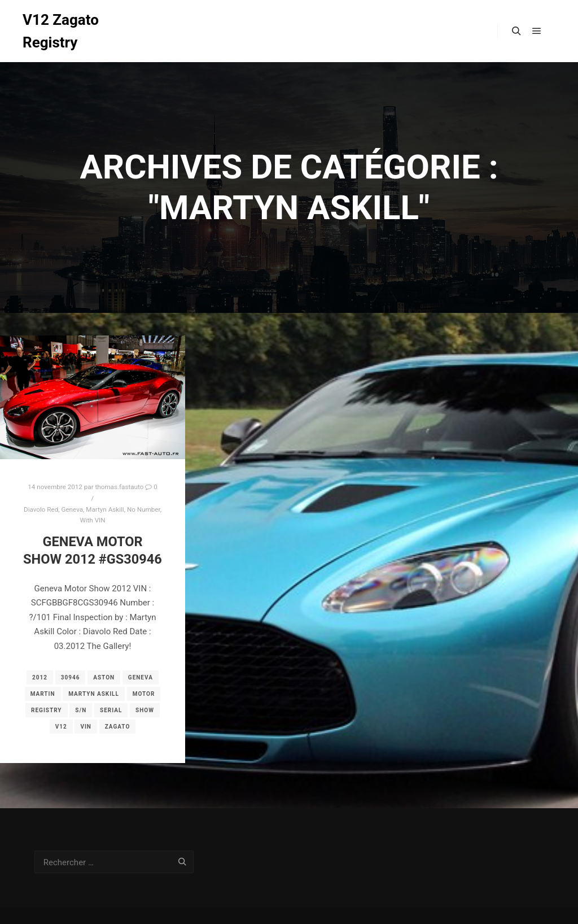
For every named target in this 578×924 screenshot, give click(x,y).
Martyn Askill (105, 509)
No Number (143, 509)
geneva (140, 677)
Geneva (72, 509)
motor (144, 694)
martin (42, 694)
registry (46, 710)
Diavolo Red (41, 509)
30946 (70, 677)
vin (85, 726)
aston (104, 677)
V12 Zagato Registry (61, 31)
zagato (117, 726)
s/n (80, 710)
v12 (61, 726)
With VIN (92, 520)
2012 (39, 677)
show (144, 710)
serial (111, 710)
